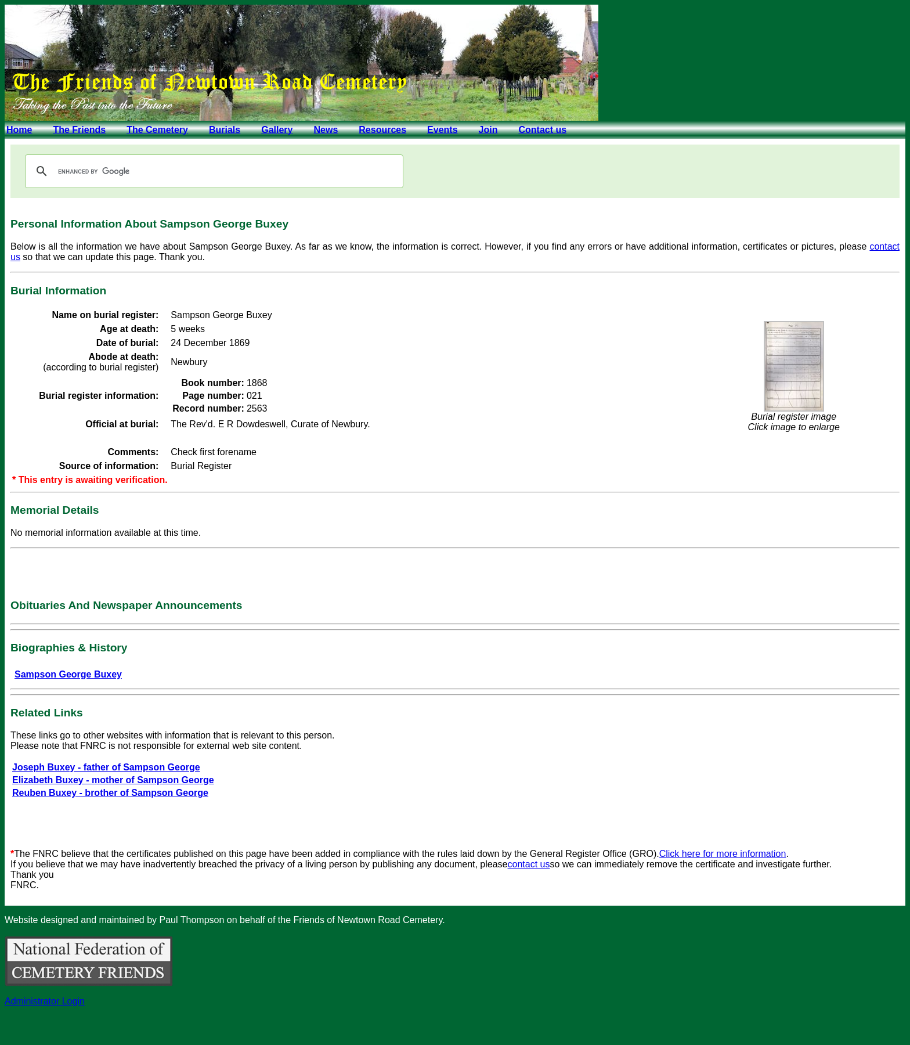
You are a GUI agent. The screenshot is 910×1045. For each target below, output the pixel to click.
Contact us (542, 130)
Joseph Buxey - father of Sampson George (106, 767)
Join (488, 130)
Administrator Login (45, 1001)
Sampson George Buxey (68, 674)
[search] (212, 171)
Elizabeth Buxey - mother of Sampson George (113, 780)
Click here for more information (722, 854)
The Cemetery (157, 130)
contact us (529, 864)
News (325, 130)
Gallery (276, 130)
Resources (382, 130)
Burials (224, 130)
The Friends (79, 130)
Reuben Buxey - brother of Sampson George (110, 793)
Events (442, 130)
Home (19, 130)
